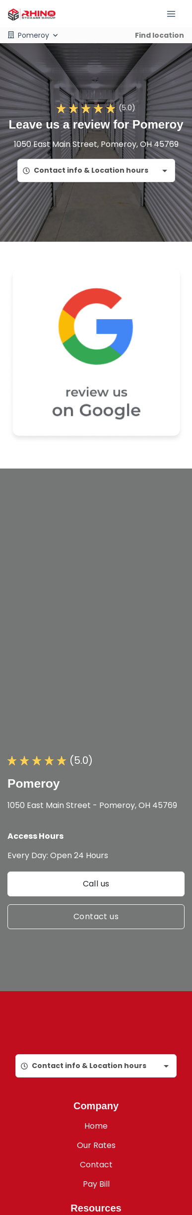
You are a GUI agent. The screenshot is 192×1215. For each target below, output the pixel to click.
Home (96, 1126)
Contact (96, 1164)
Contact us (96, 916)
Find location (159, 35)
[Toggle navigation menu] (175, 14)
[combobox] (96, 170)
